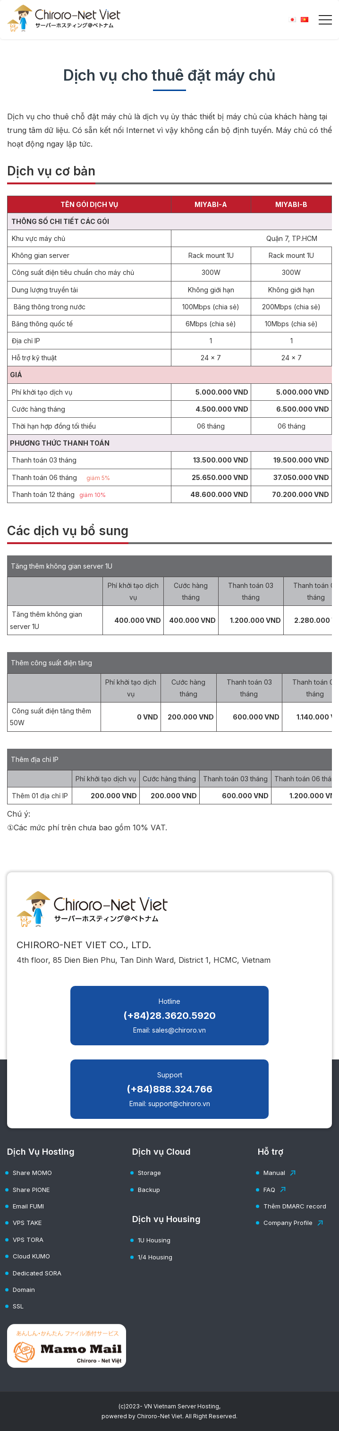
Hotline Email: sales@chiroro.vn (169, 1015)
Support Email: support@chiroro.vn (169, 1089)
